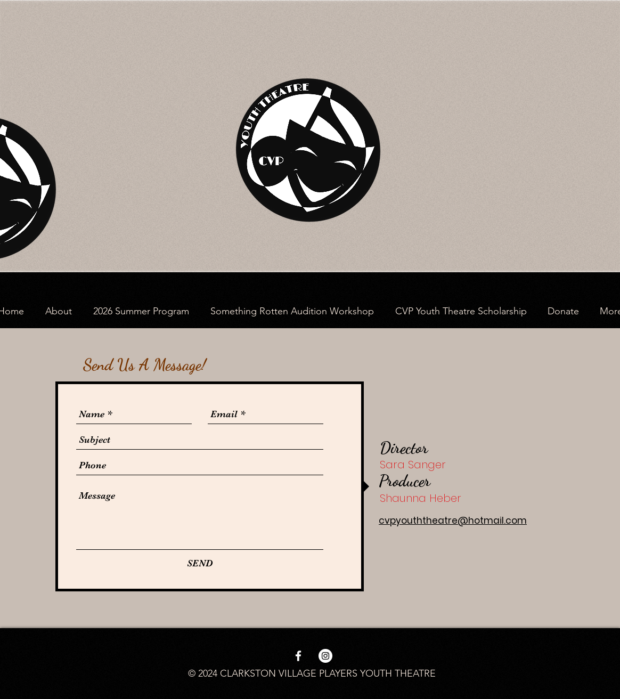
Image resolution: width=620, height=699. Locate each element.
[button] (59, 311)
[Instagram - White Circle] (325, 656)
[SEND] (200, 563)
